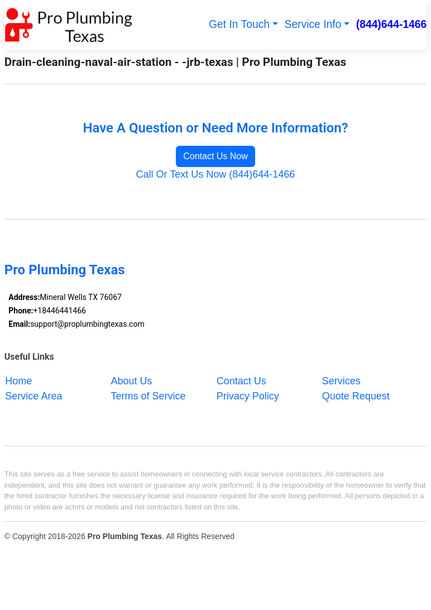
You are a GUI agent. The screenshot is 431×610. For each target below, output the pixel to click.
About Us (131, 380)
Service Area (33, 395)
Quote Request (356, 395)
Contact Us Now (215, 156)
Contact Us (241, 380)
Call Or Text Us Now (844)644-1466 (215, 174)
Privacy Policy (248, 395)
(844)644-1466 (391, 24)
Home (18, 380)
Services (341, 380)
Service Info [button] (313, 24)
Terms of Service (148, 395)
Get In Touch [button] (239, 24)
